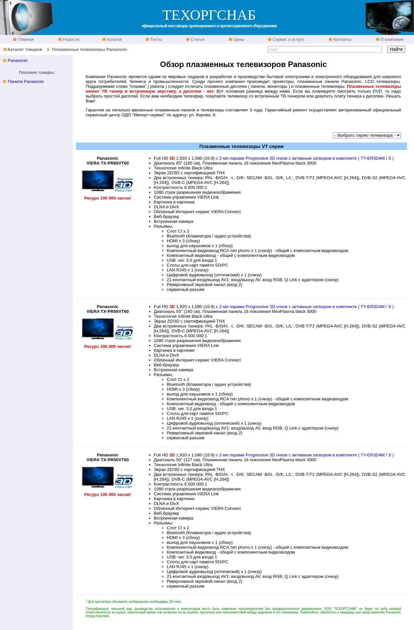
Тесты (155, 39)
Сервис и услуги (287, 39)
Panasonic (18, 60)
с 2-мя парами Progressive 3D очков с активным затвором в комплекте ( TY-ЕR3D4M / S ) (305, 158)
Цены (238, 39)
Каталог (114, 39)
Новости (70, 39)
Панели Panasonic (26, 81)
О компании (391, 39)
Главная (25, 39)
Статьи (197, 39)
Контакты (342, 39)
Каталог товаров (24, 49)
